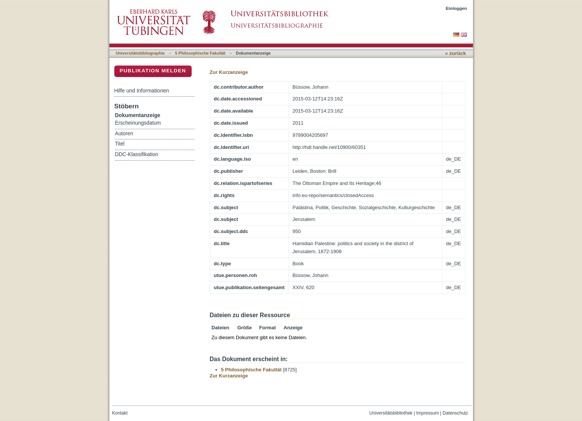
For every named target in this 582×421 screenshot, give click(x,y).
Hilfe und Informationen (141, 91)
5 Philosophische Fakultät (200, 53)
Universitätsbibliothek (390, 413)
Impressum (427, 413)
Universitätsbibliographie (140, 53)
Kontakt (120, 413)
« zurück (455, 53)
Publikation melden (153, 71)
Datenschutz (455, 413)
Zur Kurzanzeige (229, 72)
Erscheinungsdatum (138, 123)
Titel (120, 144)
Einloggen (456, 8)
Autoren (124, 133)
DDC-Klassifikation (136, 154)
